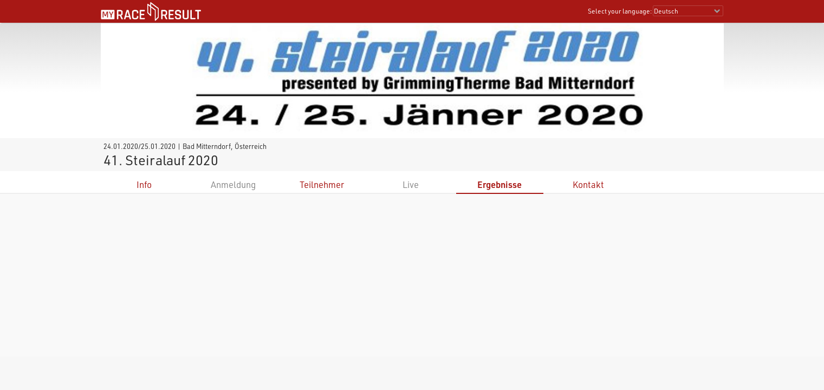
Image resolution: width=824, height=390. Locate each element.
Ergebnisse (499, 184)
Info (144, 184)
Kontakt (588, 184)
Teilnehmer (322, 184)
